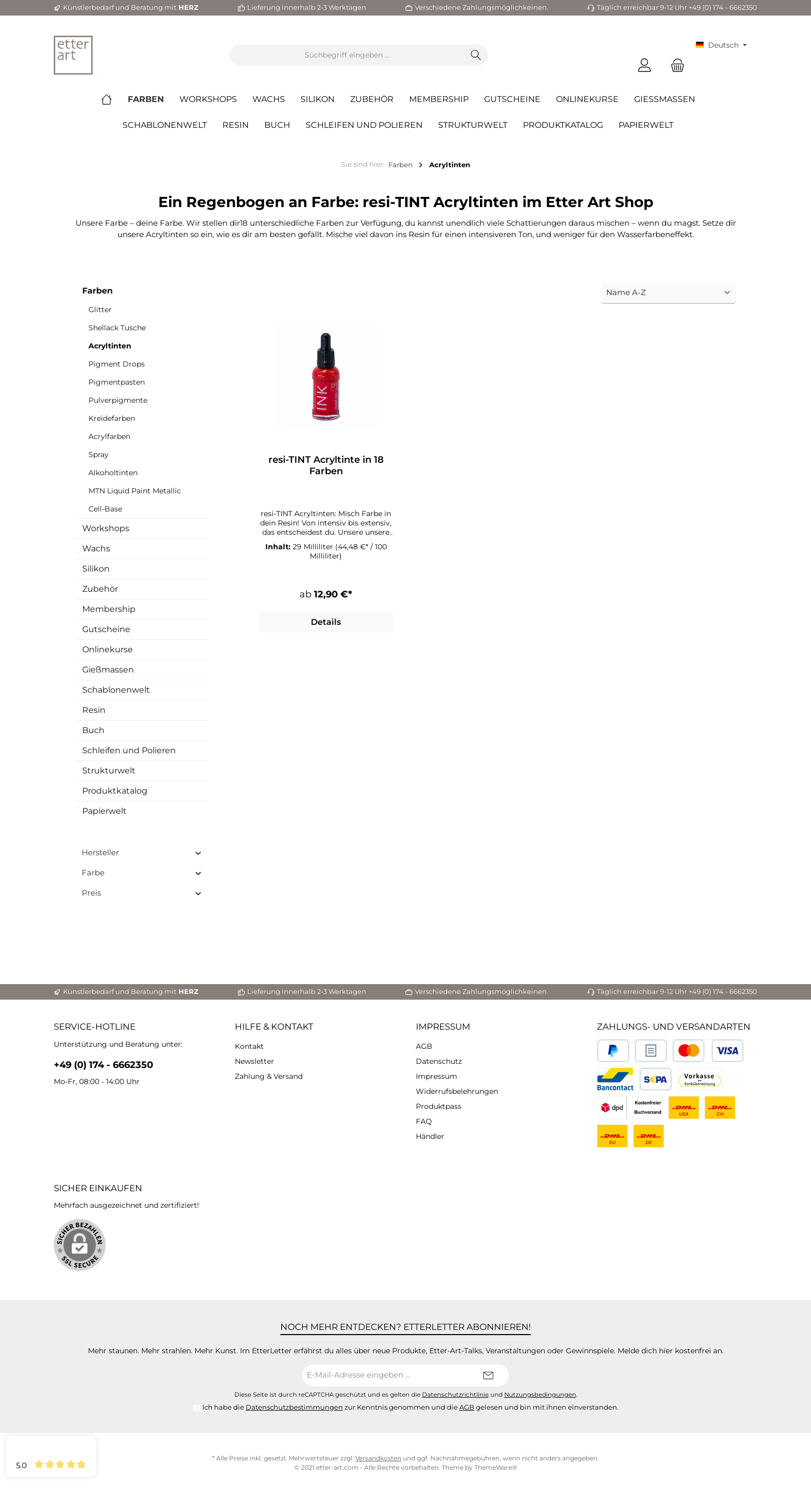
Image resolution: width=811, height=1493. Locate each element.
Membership (109, 609)
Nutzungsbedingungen (540, 1394)
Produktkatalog (114, 791)
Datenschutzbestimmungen (294, 1407)
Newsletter (254, 1061)
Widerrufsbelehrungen (457, 1091)
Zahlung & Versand (269, 1076)
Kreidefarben (111, 418)
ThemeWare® (495, 1467)
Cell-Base (105, 509)
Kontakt (249, 1046)
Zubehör (100, 589)
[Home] (114, 99)
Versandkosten (378, 1458)
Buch (93, 730)
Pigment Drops (116, 364)
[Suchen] (476, 55)
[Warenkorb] (674, 65)
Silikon (96, 569)
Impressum (443, 1026)
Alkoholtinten (113, 472)
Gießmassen (108, 670)
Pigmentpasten (116, 382)
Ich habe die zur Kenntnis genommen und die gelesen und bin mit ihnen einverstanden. (410, 1407)
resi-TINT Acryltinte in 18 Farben (326, 465)
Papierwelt (104, 811)
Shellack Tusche (117, 327)
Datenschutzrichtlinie (455, 1394)
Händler (430, 1136)
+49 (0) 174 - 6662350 (103, 1065)
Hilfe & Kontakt (274, 1026)
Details (326, 623)
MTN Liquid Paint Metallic (134, 490)
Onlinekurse (107, 649)
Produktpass (438, 1106)
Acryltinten (109, 345)
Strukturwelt (109, 770)
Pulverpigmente (117, 400)
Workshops (105, 528)
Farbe (142, 872)
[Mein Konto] (644, 65)
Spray (98, 454)
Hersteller (142, 852)
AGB (424, 1046)
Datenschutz (439, 1061)
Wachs (96, 548)
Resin (94, 710)
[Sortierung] (669, 293)
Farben (97, 291)
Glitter (100, 309)
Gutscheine (106, 629)
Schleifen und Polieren (129, 750)
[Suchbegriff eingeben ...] (347, 55)
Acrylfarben (109, 436)
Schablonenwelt (116, 690)
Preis (142, 893)
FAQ (424, 1121)
